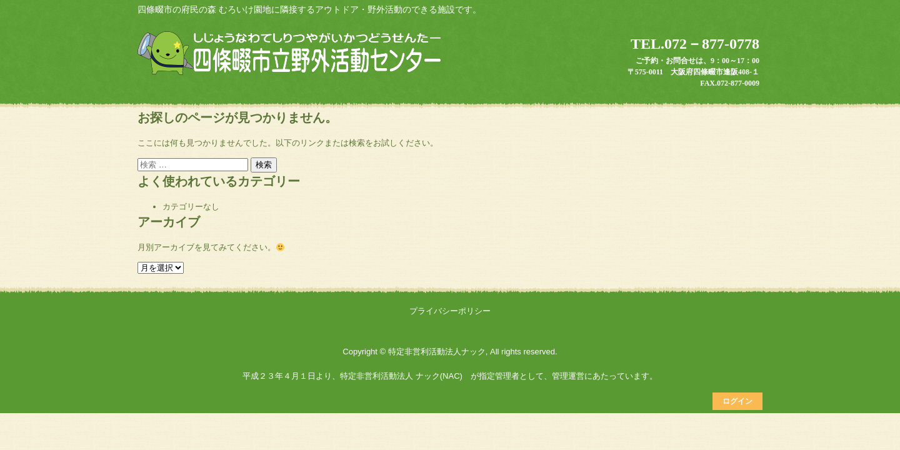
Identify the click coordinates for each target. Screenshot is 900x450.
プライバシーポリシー (450, 311)
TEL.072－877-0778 (695, 44)
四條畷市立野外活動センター (291, 54)
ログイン (737, 401)
